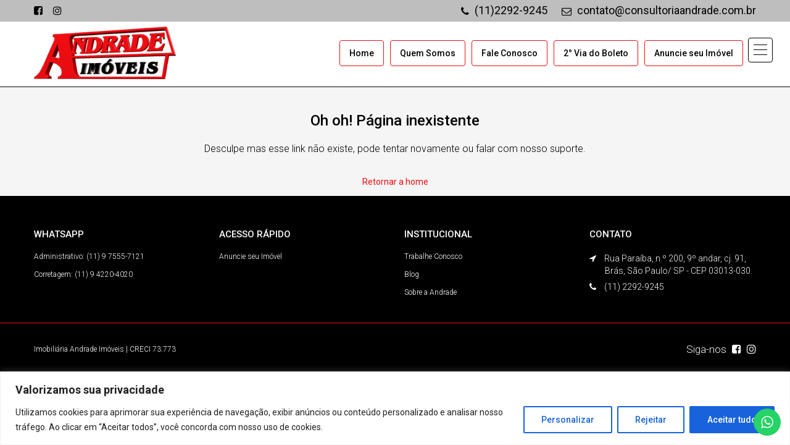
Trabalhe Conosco (433, 256)
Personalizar (567, 420)
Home (361, 53)
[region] (395, 408)
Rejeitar (651, 420)
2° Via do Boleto (595, 53)
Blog (411, 274)
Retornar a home (395, 182)
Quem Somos (427, 53)
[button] (760, 50)
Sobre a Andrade (430, 292)
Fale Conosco (509, 53)
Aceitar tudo (732, 420)
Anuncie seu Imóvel (693, 53)
